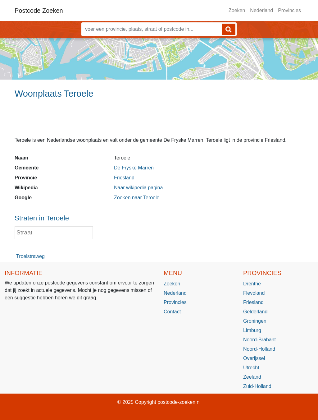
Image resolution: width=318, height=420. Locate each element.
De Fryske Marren (134, 167)
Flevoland (254, 293)
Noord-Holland (259, 349)
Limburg (252, 330)
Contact (172, 311)
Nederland (261, 10)
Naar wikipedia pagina (138, 187)
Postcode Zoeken (39, 10)
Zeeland (252, 377)
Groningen (254, 321)
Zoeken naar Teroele (136, 197)
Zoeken (237, 10)
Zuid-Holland (257, 386)
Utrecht (251, 367)
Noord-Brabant (259, 339)
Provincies (289, 10)
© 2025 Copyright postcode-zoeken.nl (159, 402)
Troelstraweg (30, 256)
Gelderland (255, 311)
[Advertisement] (159, 120)
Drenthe (252, 283)
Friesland (124, 177)
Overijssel (254, 358)
